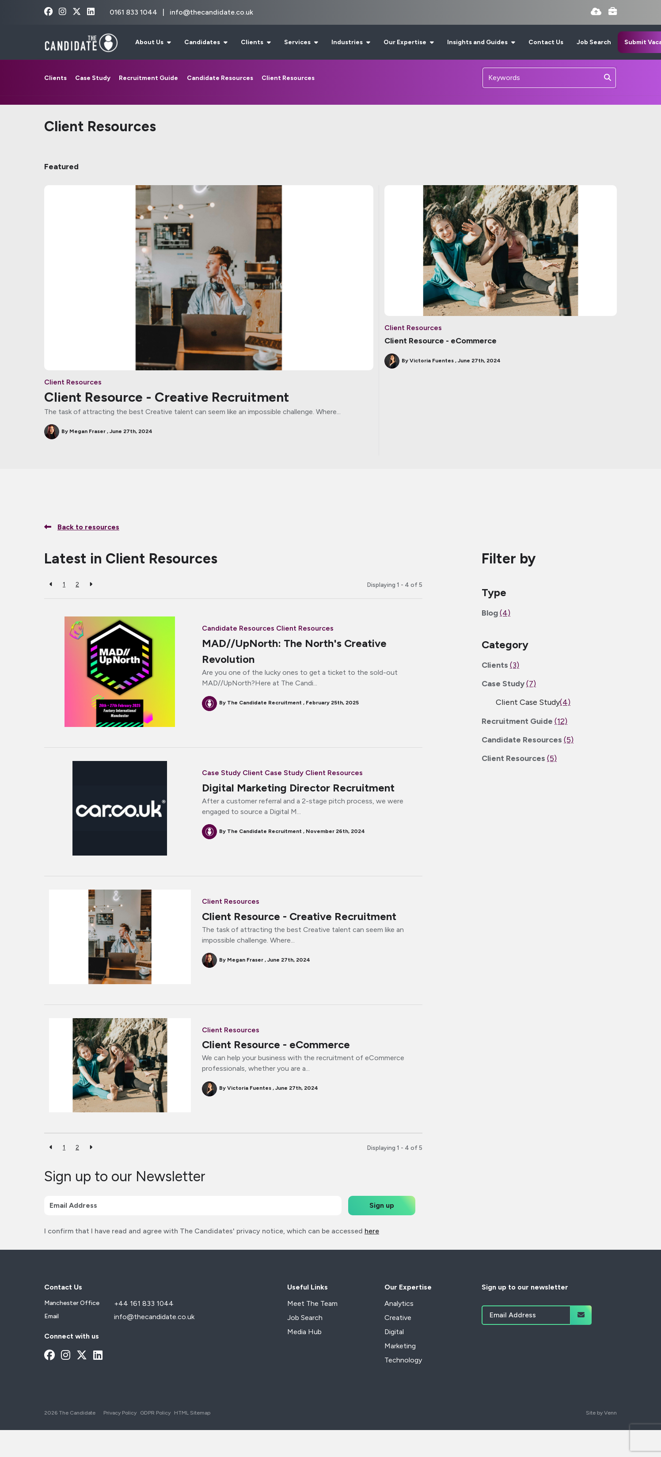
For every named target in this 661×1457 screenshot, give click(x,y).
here (372, 1231)
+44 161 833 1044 (144, 1303)
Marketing (400, 1346)
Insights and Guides (478, 42)
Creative (397, 1317)
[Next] (91, 584)
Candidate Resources (220, 78)
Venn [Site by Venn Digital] (610, 1413)
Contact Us (545, 42)
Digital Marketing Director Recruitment (298, 787)
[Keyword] (541, 78)
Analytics (399, 1303)
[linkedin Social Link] (91, 12)
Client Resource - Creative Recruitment (166, 397)
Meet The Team (312, 1303)
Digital (394, 1332)
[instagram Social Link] (62, 12)
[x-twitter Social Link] (76, 12)
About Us (150, 42)
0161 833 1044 (134, 12)
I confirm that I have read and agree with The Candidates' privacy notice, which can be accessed (211, 1231)
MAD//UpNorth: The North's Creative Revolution (294, 651)
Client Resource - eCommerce (440, 341)
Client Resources (288, 78)
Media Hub (304, 1332)
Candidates (202, 42)
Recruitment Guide (148, 78)
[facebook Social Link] (48, 12)
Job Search (594, 42)
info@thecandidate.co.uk (211, 12)
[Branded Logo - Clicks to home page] (81, 42)
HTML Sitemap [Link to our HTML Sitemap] (192, 1413)
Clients (253, 42)
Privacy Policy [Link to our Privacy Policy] (120, 1413)
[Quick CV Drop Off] (596, 12)
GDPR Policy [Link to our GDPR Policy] (155, 1413)
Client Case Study (273, 772)
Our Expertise (406, 42)
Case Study (92, 78)
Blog (496, 613)
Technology (403, 1360)
